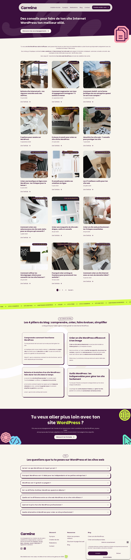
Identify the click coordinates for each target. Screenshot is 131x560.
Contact (87, 7)
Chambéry (35, 541)
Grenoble (26, 543)
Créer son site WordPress (71, 108)
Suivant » (71, 290)
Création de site (55, 7)
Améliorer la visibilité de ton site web (68, 244)
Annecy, (32, 543)
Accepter (97, 553)
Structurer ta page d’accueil (75, 541)
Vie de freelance (73, 62)
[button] (127, 542)
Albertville (37, 543)
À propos (65, 7)
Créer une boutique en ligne (39, 108)
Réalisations (74, 7)
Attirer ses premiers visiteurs (73, 537)
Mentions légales (107, 557)
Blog (81, 7)
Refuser (118, 553)
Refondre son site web (40, 62)
